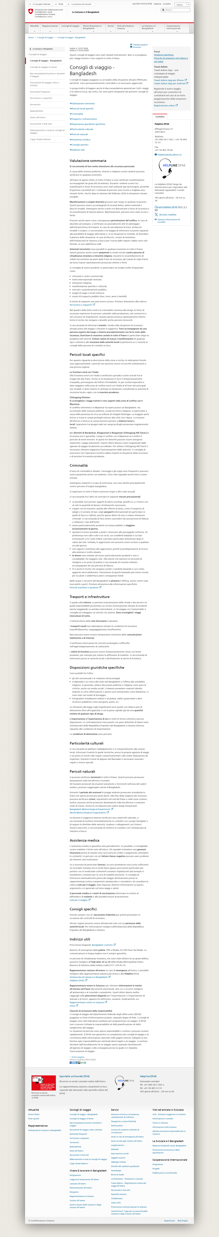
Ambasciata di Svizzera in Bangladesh (90, 977)
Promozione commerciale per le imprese (129, 1207)
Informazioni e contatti (163, 1119)
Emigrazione (75, 1175)
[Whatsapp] (82, 1062)
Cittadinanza (116, 1198)
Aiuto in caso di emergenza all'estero (127, 1137)
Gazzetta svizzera (118, 1194)
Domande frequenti (78, 1134)
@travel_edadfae (167, 214)
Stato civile (116, 1203)
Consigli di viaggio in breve (81, 1119)
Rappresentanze (50, 29)
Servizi (110, 29)
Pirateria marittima (164, 54)
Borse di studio (117, 1175)
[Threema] (79, 1062)
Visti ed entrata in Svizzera (128, 29)
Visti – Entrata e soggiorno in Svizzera (169, 1114)
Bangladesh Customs (104, 945)
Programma (158, 1164)
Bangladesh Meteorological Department (91, 809)
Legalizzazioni (117, 1145)
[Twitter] (73, 1062)
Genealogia (116, 1170)
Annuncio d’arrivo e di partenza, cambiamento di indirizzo (125, 1115)
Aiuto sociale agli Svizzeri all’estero (126, 1141)
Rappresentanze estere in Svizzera (88, 1002)
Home (31, 37)
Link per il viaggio (80, 900)
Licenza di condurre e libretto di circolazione (125, 1131)
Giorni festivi (34, 1114)
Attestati (115, 1149)
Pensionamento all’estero (81, 1188)
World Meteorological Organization (89, 812)
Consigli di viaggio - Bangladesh (84, 1114)
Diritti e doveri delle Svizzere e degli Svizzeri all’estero (85, 1206)
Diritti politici (117, 1126)
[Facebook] (71, 1062)
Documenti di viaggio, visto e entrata (86, 1130)
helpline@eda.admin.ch (170, 154)
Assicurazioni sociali (120, 1154)
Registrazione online (166, 105)
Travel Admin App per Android (171, 83)
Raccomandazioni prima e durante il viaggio (86, 1124)
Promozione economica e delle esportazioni (166, 1151)
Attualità (34, 29)
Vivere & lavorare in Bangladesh (93, 29)
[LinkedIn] (76, 1062)
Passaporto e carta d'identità (123, 1121)
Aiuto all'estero (76, 1151)
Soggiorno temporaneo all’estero (84, 1179)
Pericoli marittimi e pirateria (85, 587)
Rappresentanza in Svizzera (82, 1196)
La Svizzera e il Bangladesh (152, 29)
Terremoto (74, 1142)
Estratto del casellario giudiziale (125, 1166)
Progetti (156, 1169)
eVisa (74, 1005)
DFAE (61, 4)
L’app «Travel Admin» (79, 1163)
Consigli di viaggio (70, 29)
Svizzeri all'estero (77, 1200)
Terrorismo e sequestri (82, 304)
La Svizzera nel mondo (81, 4)
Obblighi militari (118, 1162)
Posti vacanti (33, 1119)
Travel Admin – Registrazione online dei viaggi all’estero (128, 1184)
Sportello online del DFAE (74, 1076)
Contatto (158, 116)
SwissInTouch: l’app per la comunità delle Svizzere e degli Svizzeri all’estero (129, 1212)
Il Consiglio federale (41, 4)
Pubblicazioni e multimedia (165, 1173)
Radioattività (75, 1147)
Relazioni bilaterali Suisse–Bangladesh (169, 1146)
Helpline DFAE (78, 980)
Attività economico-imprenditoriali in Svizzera (169, 1132)
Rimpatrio (74, 1192)
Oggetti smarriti (118, 1158)
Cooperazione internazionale (177, 29)
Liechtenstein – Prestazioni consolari (127, 1179)
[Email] (85, 1062)
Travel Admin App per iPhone (170, 80)
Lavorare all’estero (78, 1184)
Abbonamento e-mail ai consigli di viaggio (88, 1159)
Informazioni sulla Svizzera (164, 1127)
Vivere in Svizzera (160, 1123)
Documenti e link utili (79, 1155)
